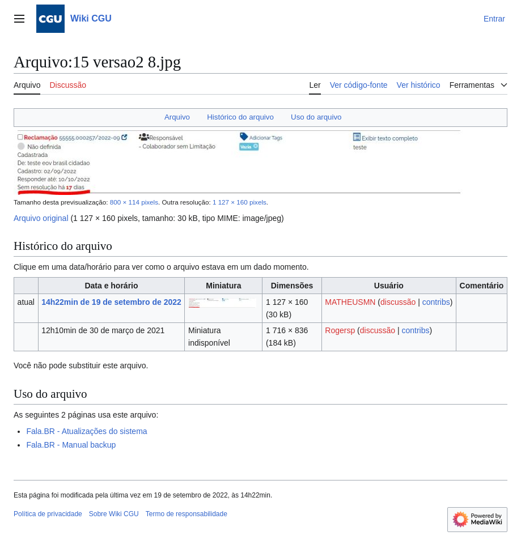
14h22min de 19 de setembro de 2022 (111, 302)
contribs (436, 302)
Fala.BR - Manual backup (71, 444)
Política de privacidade (48, 514)
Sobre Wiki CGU (114, 514)
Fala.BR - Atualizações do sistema (86, 431)
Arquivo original (41, 218)
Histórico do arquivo (240, 117)
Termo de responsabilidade (186, 514)
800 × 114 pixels (134, 202)
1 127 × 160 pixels (239, 202)
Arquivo (177, 117)
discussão (398, 302)
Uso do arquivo (316, 117)
